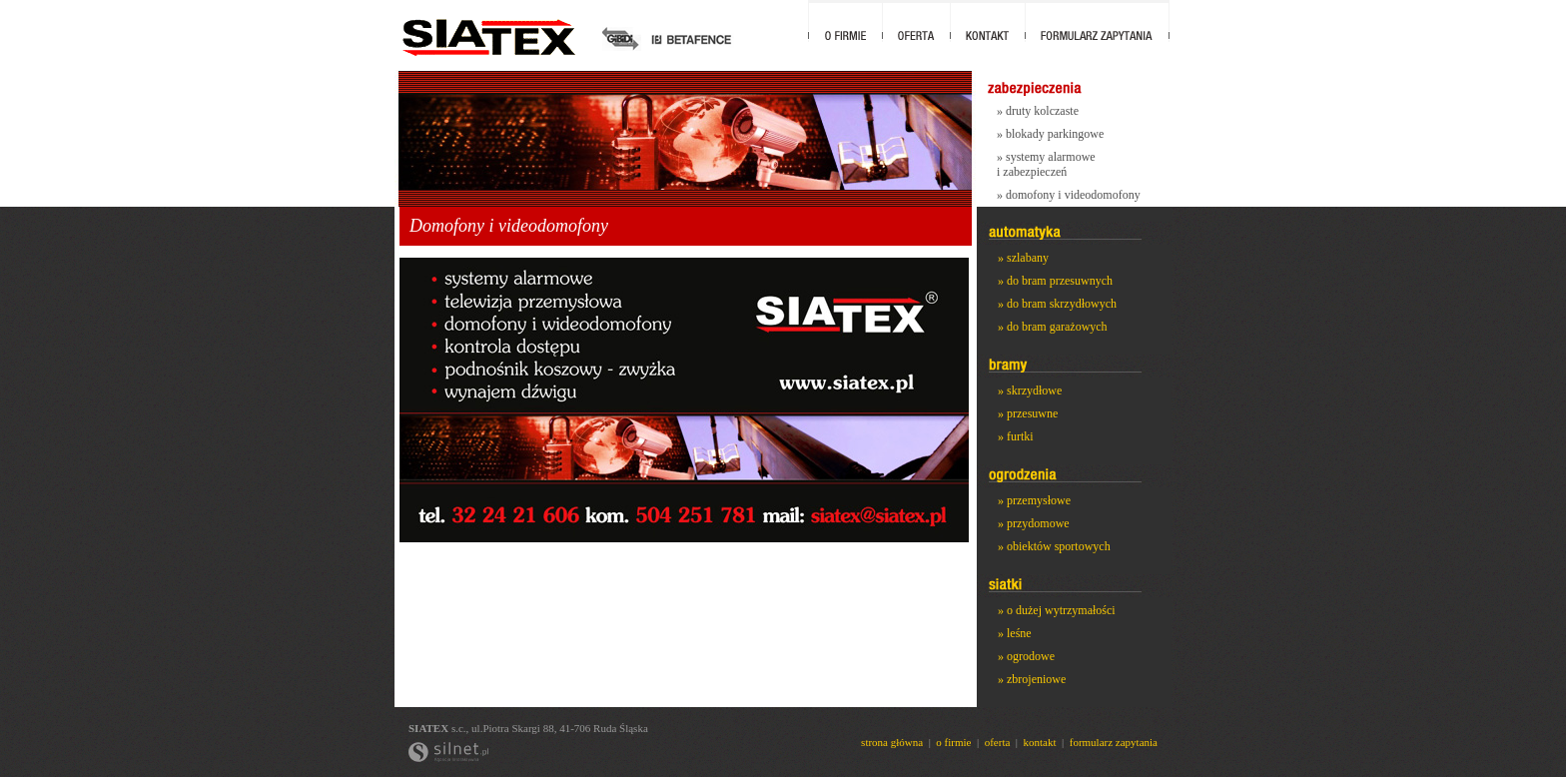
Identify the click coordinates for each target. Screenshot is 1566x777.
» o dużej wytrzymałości (1057, 610)
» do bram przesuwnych (1055, 281)
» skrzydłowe (1030, 390)
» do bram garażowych (1053, 327)
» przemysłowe (1034, 500)
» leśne (1015, 633)
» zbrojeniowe (1032, 679)
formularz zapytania (1114, 742)
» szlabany (1023, 258)
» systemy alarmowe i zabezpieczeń (1046, 164)
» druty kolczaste (1038, 111)
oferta (998, 742)
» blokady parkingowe (1050, 134)
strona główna (892, 742)
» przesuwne (1028, 413)
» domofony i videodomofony (1069, 195)
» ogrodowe (1026, 656)
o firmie (953, 742)
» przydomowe (1034, 523)
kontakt (1040, 742)
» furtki (1016, 436)
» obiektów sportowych (1054, 546)
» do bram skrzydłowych (1057, 304)
